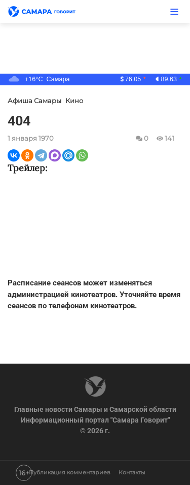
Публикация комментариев (69, 472)
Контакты (132, 472)
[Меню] (174, 11)
